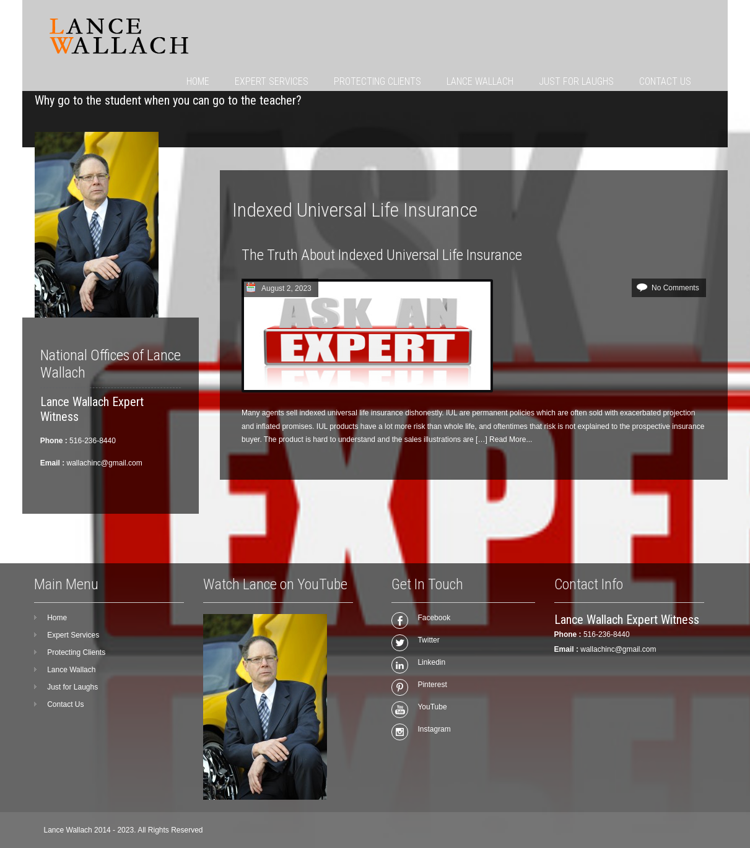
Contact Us (665, 81)
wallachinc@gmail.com (618, 649)
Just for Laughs (576, 81)
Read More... (510, 439)
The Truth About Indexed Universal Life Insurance (382, 255)
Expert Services (271, 81)
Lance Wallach (480, 81)
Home (197, 81)
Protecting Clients (377, 81)
